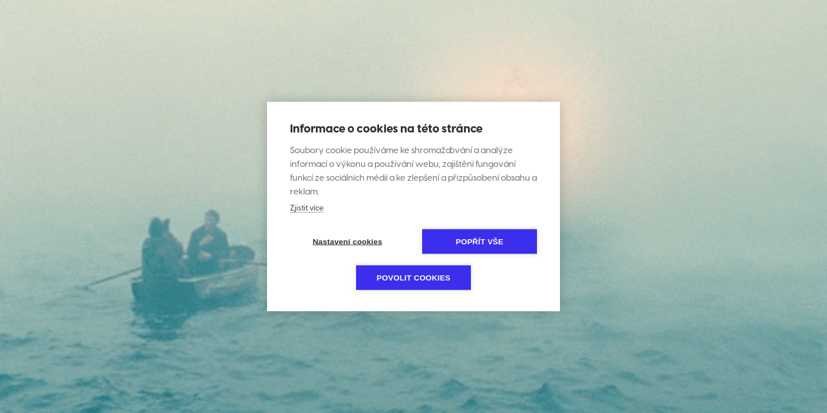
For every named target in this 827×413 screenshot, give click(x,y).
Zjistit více (307, 208)
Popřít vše (479, 241)
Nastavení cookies (347, 241)
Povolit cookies (413, 278)
